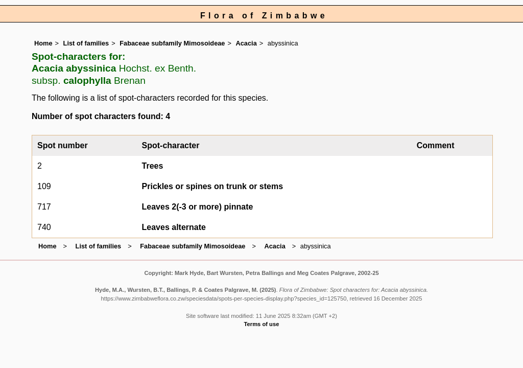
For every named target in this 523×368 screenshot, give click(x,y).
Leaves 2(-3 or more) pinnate (197, 206)
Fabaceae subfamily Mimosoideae (172, 43)
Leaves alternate (174, 227)
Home (43, 43)
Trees (152, 166)
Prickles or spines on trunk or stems (212, 186)
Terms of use (261, 324)
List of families (86, 43)
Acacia (246, 43)
